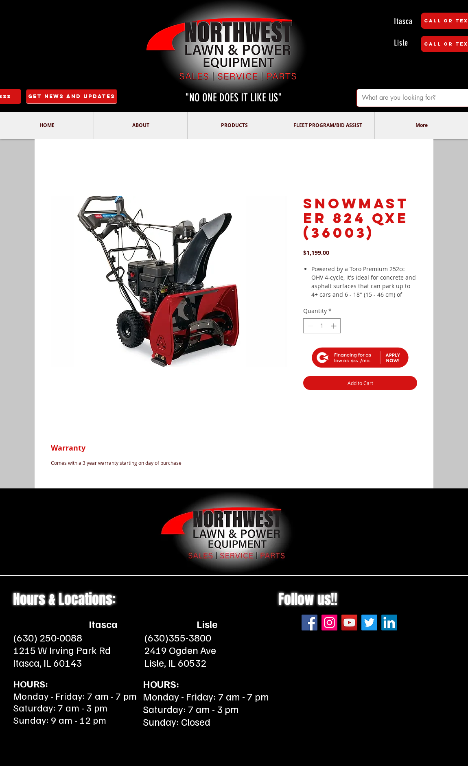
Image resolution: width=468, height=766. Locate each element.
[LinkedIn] (389, 593)
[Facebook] (309, 593)
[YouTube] (349, 593)
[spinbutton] (322, 326)
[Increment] (334, 326)
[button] (140, 125)
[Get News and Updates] (71, 96)
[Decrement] (309, 326)
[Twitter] (369, 593)
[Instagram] (329, 593)
